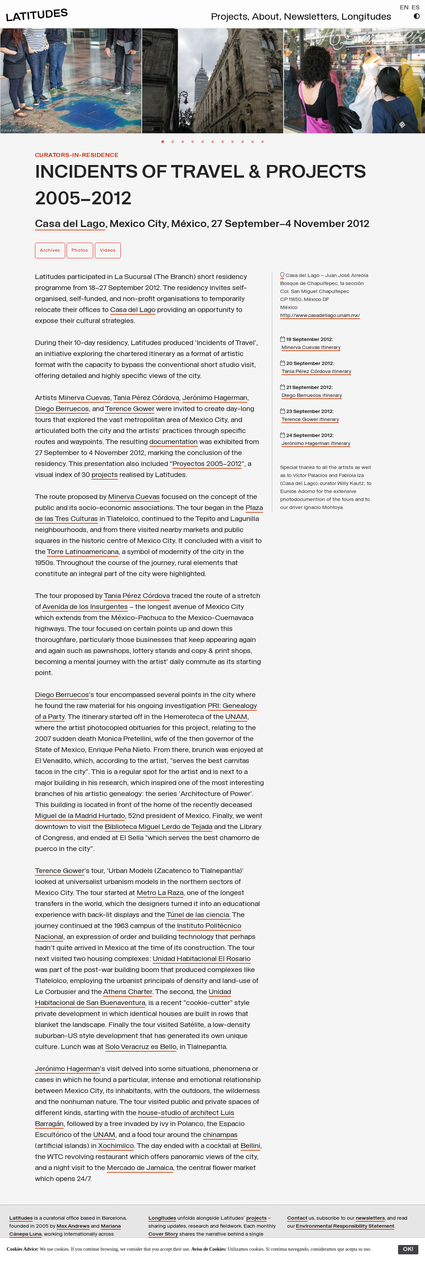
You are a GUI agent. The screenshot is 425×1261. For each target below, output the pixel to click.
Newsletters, (312, 17)
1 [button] (162, 141)
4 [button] (192, 141)
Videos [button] (108, 250)
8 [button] (232, 141)
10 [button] (252, 141)
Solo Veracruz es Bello (140, 1047)
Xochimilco (116, 1146)
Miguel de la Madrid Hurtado (80, 816)
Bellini (250, 1146)
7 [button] (222, 141)
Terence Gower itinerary (310, 419)
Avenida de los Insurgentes (85, 607)
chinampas (220, 1135)
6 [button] (212, 141)
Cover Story (163, 1234)
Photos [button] (80, 250)
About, (268, 17)
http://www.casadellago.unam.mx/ (320, 315)
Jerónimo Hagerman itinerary (316, 443)
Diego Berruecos (62, 409)
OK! (408, 1249)
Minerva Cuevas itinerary (311, 347)
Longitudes (366, 17)
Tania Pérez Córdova (146, 398)
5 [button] (202, 141)
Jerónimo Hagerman (214, 398)
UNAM (236, 717)
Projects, (231, 17)
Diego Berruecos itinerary (312, 395)
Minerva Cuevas (84, 398)
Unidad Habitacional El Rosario (202, 959)
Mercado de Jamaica (140, 1168)
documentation (173, 442)
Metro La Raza (160, 893)
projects (105, 475)
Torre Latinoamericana (82, 552)
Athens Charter (127, 992)
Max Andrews (73, 1226)
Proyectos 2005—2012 (207, 464)
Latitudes (21, 1218)
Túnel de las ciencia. (198, 915)
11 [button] (262, 141)
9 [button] (242, 141)
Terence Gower (129, 409)
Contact (297, 1218)
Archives (50, 250)
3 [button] (182, 141)
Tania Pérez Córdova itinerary (316, 371)
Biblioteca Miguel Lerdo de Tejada (158, 827)
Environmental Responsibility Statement (345, 1226)
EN (404, 8)
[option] (71, 80)
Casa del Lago (70, 224)
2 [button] (172, 141)
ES (416, 8)
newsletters (370, 1218)
